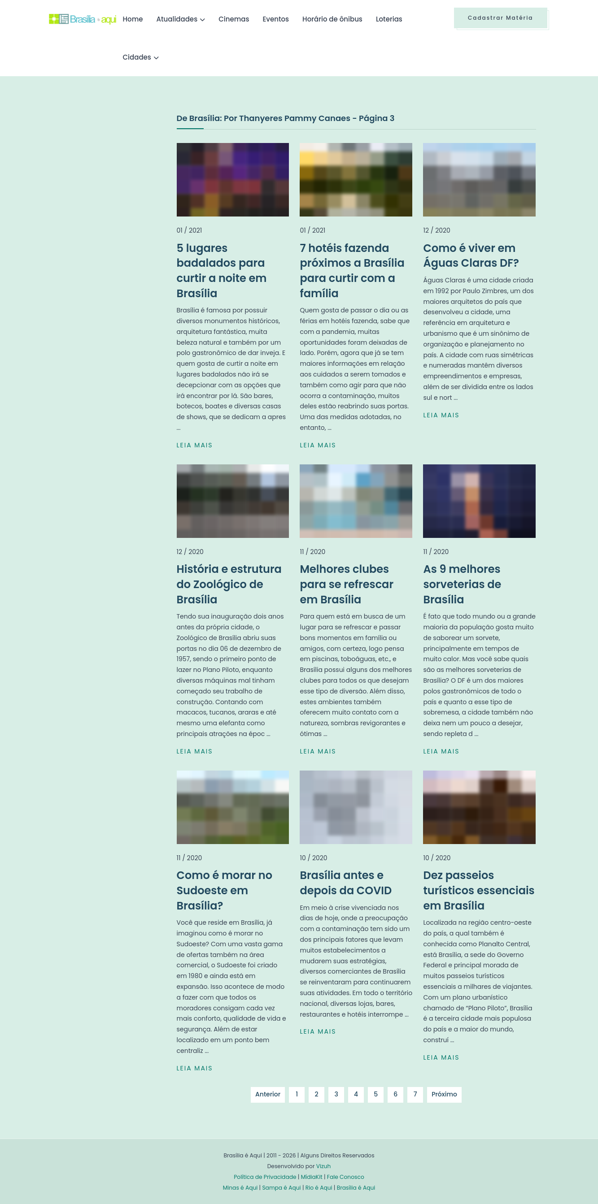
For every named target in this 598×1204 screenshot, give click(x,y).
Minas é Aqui (240, 1187)
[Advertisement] (116, 179)
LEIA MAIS (195, 445)
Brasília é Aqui (356, 1187)
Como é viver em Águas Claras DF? (471, 256)
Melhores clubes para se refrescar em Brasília (346, 584)
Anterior (267, 1094)
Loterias (389, 19)
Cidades (137, 57)
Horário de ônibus (332, 19)
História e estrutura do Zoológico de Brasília (229, 584)
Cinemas (233, 19)
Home (133, 19)
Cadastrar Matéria (500, 18)
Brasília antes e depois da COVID (346, 883)
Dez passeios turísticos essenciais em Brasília (478, 890)
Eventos (275, 19)
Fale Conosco (345, 1177)
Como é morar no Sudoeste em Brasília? (224, 890)
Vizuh (323, 1166)
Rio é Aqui (319, 1187)
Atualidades (177, 19)
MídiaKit (312, 1177)
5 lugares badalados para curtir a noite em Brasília (222, 271)
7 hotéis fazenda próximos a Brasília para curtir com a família (352, 271)
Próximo (444, 1094)
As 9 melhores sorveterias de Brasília (462, 584)
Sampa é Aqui (281, 1187)
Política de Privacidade (265, 1177)
